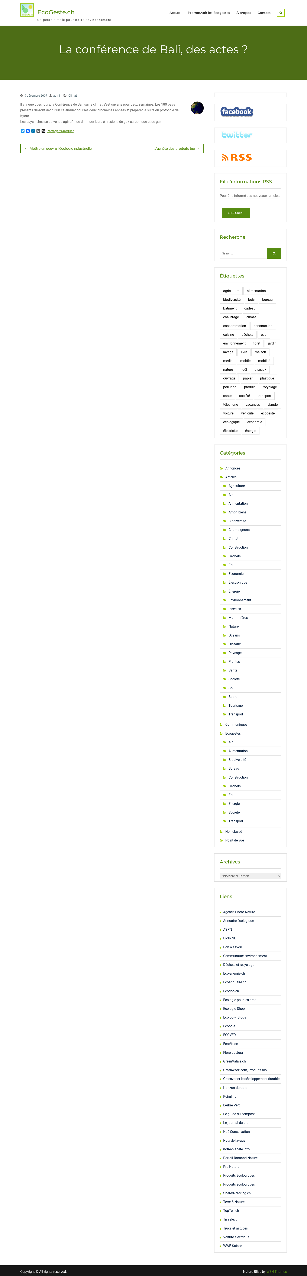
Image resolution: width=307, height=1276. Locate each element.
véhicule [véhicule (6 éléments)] (247, 411)
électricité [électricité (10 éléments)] (230, 429)
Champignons (239, 528)
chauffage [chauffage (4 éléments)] (231, 315)
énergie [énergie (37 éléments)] (250, 429)
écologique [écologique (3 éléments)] (231, 420)
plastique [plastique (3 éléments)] (267, 376)
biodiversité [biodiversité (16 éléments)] (231, 298)
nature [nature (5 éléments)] (228, 368)
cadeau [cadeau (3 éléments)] (249, 306)
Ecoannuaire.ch (234, 980)
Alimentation (238, 502)
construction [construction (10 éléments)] (263, 324)
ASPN (227, 928)
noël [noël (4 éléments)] (243, 368)
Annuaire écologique (238, 919)
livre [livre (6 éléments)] (244, 350)
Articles (230, 475)
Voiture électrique (236, 1235)
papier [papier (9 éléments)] (247, 376)
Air (231, 493)
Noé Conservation (236, 1130)
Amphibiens (237, 510)
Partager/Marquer (60, 129)
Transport (236, 713)
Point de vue (234, 838)
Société (234, 677)
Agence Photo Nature (239, 910)
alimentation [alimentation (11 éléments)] (256, 289)
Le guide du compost (239, 1112)
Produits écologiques (239, 1174)
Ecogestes (233, 732)
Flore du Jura (233, 1051)
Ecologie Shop (234, 1007)
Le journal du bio (235, 1121)
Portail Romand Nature (240, 1156)
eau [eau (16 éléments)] (263, 333)
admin (57, 93)
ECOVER (229, 1033)
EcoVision (230, 1042)
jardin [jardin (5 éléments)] (272, 341)
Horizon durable (235, 1086)
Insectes (235, 607)
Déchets (235, 554)
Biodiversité (237, 519)
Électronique (238, 581)
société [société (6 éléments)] (244, 394)
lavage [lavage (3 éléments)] (228, 350)
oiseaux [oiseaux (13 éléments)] (260, 368)
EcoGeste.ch (56, 11)
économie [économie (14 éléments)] (254, 420)
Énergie (234, 589)
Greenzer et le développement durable (251, 1077)
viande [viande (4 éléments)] (273, 403)
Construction (238, 546)
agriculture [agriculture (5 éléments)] (231, 289)
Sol (231, 686)
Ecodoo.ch (231, 989)
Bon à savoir (232, 945)
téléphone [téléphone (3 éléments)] (230, 403)
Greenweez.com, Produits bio (245, 1068)
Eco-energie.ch (234, 971)
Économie (236, 572)
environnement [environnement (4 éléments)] (234, 341)
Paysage (235, 651)
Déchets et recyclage (238, 963)
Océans (234, 633)
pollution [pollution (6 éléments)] (229, 385)
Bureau (234, 767)
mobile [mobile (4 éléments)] (245, 359)
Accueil (175, 12)
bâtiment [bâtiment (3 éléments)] (230, 306)
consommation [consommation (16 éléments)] (234, 324)
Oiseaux (235, 642)
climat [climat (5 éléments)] (251, 315)
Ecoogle (229, 1024)
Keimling (229, 1095)
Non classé (233, 830)
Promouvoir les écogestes (209, 12)
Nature (234, 625)
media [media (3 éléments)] (228, 359)
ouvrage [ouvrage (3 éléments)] (229, 376)
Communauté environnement (245, 954)
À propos (243, 12)
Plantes (234, 660)
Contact (264, 12)
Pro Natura (231, 1165)
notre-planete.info (236, 1147)
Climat (72, 93)
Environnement (240, 598)
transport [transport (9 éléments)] (264, 394)
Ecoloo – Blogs (234, 1015)
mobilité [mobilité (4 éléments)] (264, 359)
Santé (233, 669)
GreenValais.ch (234, 1059)
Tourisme (236, 704)
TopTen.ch (231, 1209)
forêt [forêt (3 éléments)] (256, 341)
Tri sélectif (231, 1218)
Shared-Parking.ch (237, 1191)
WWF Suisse (232, 1244)
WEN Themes (276, 1270)
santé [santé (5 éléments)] (227, 394)
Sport (233, 695)
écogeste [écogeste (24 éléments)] (268, 411)
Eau (231, 563)
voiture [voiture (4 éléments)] (228, 411)
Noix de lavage (234, 1138)
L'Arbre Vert (231, 1103)
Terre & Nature (234, 1200)
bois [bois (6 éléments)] (251, 298)
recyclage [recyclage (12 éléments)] (269, 385)
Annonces (232, 466)
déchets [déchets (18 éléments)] (247, 333)
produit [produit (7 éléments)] (249, 385)
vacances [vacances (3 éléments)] (253, 403)
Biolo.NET (230, 936)
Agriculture (237, 484)
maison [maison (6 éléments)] (260, 350)
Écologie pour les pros (239, 998)
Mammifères (238, 616)
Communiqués (236, 723)
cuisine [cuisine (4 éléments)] (228, 333)
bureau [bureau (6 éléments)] (267, 298)
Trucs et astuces (235, 1226)
